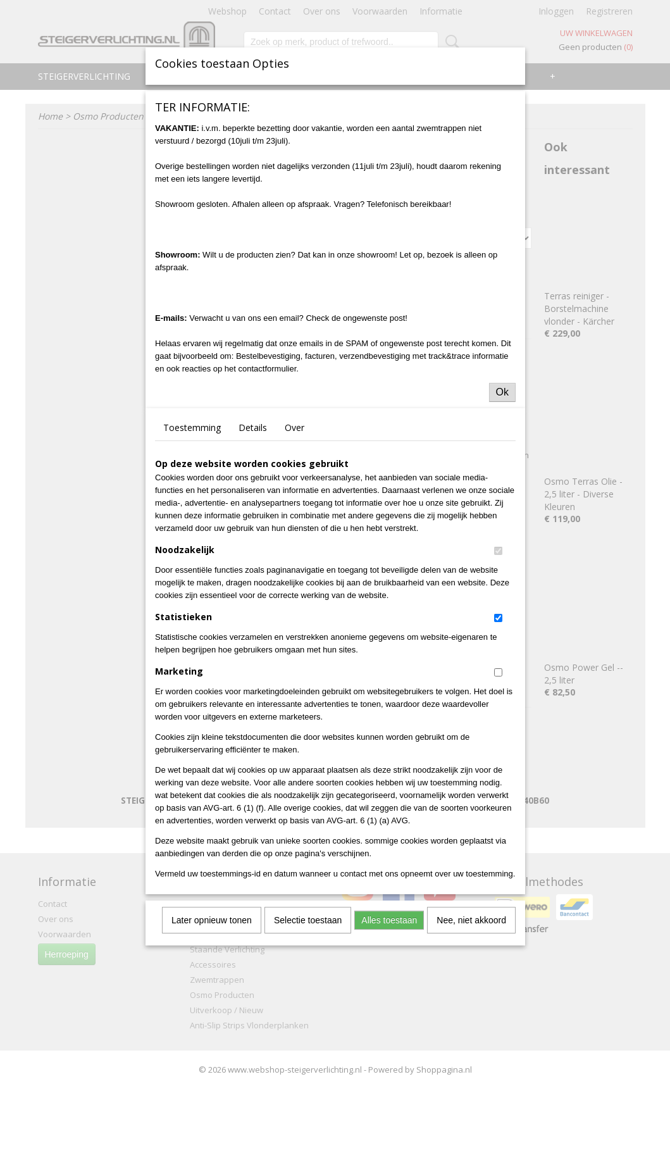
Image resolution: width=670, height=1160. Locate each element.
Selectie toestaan (308, 920)
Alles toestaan (389, 920)
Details (253, 427)
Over (294, 427)
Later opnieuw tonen (211, 920)
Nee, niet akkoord (471, 920)
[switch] (498, 551)
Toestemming (192, 427)
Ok (502, 392)
